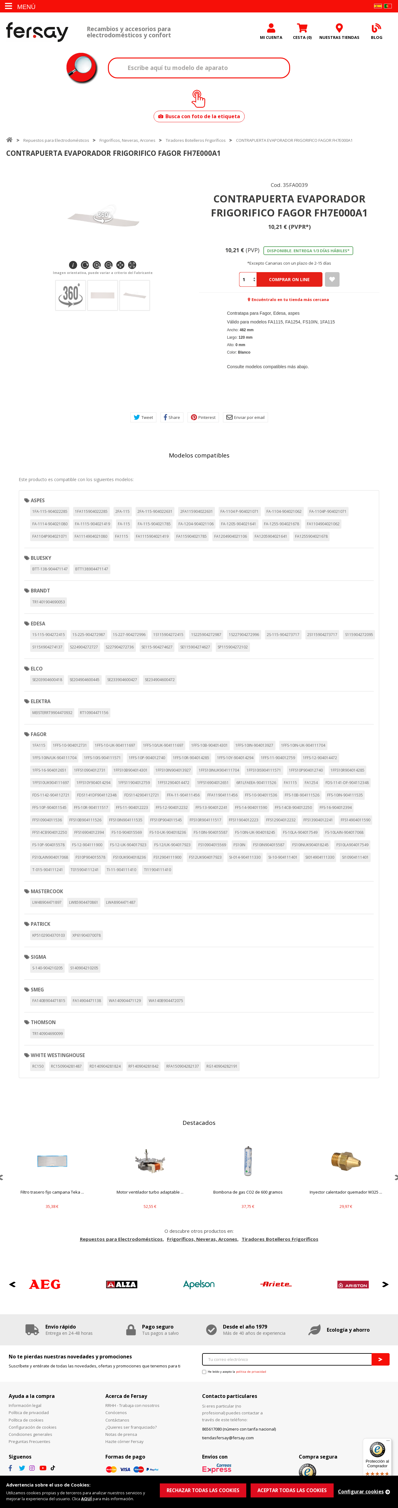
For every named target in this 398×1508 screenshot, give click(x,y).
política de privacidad (251, 1372)
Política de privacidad (29, 1412)
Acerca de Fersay (126, 1396)
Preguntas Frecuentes (29, 1441)
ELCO (37, 669)
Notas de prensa (121, 1434)
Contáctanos (117, 1420)
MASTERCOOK (47, 891)
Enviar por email (245, 417)
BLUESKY (41, 558)
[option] (52, 1177)
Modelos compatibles (199, 455)
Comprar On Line (289, 279)
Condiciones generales (30, 1434)
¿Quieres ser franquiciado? (131, 1427)
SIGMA (38, 957)
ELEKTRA (40, 701)
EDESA (38, 623)
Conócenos (116, 1412)
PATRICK (40, 924)
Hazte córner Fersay (124, 1441)
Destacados (199, 1123)
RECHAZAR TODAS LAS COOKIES (203, 1490)
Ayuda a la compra (32, 1396)
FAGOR (38, 734)
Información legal (25, 1405)
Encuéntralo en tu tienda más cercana (290, 299)
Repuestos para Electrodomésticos (56, 140)
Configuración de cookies (33, 1427)
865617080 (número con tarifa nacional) (239, 1429)
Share (172, 417)
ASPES (38, 500)
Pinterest (203, 417)
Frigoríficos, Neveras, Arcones (127, 140)
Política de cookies (26, 1420)
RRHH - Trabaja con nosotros (132, 1405)
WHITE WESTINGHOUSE (58, 1055)
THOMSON (43, 1022)
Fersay (37, 32)
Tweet (143, 417)
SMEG (37, 989)
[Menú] (388, 1442)
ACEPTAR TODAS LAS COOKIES (292, 1490)
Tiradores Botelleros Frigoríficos (196, 140)
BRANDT (40, 590)
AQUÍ (86, 1498)
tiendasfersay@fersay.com (228, 1438)
